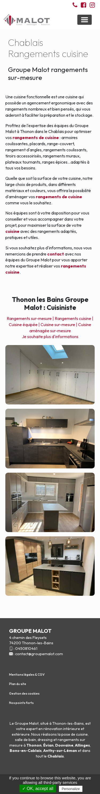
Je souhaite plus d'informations (50, 336)
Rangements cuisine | (74, 318)
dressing (45, 739)
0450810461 (26, 648)
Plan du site (17, 684)
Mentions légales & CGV (27, 674)
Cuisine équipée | (24, 324)
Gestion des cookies (24, 693)
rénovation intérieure (61, 728)
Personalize (71, 789)
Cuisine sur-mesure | (59, 324)
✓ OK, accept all (37, 788)
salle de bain (25, 739)
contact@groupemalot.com (39, 653)
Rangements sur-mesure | (30, 318)
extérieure (21, 734)
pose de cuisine (74, 734)
